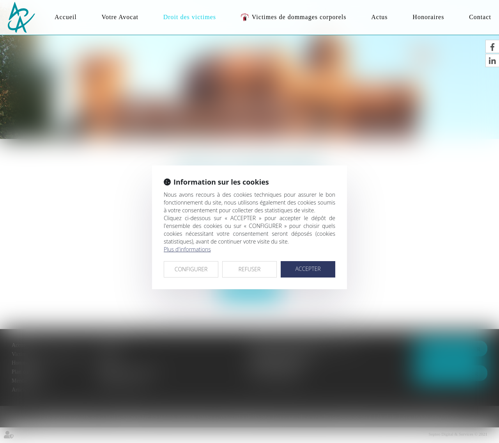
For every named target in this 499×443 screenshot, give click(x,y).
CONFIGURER (191, 269)
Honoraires (428, 17)
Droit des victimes (189, 17)
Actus (379, 17)
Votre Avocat (119, 17)
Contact (480, 17)
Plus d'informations (187, 249)
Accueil (66, 17)
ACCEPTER (307, 268)
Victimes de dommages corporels (299, 17)
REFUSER (250, 269)
